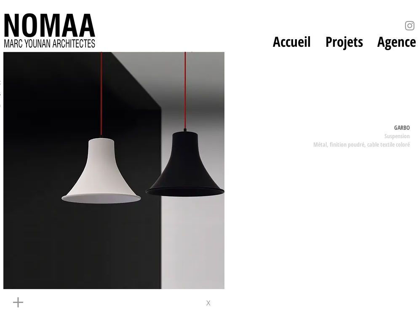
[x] (211, 303)
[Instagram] (409, 25)
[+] (91, 303)
